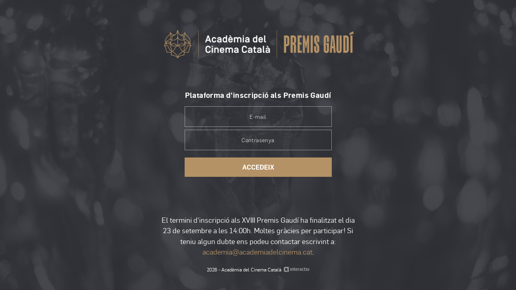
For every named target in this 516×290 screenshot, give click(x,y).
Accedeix (258, 167)
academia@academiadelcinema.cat (257, 251)
